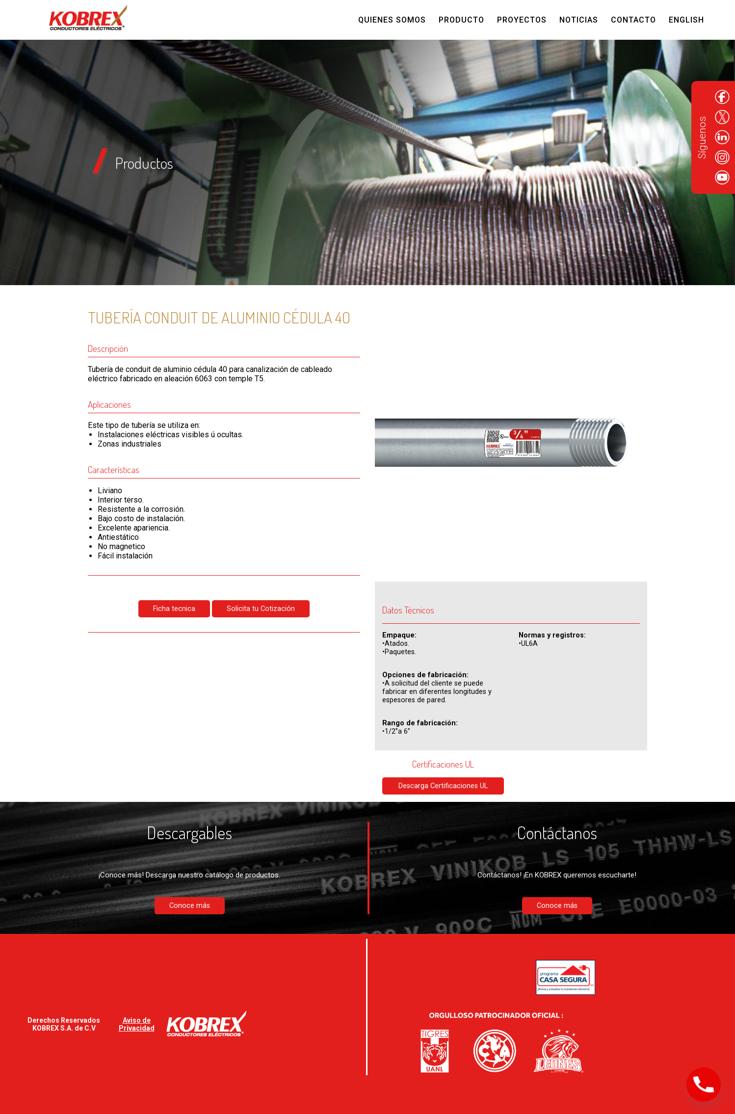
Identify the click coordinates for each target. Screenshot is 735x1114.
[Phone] (703, 1084)
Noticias (578, 20)
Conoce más (189, 906)
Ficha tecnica (174, 609)
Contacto (633, 20)
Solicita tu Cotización (261, 609)
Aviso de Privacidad (137, 1024)
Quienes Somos (392, 20)
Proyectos (522, 20)
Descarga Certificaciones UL (443, 786)
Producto (461, 20)
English (686, 20)
